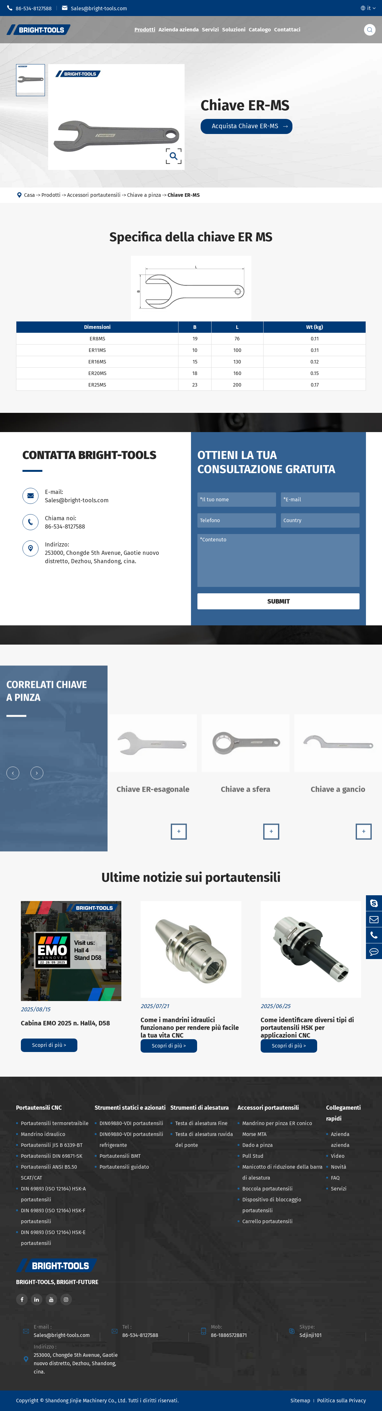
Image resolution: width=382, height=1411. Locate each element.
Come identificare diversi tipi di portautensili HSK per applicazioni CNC (307, 1027)
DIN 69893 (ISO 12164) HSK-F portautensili (53, 1215)
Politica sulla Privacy (341, 1401)
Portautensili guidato (124, 1167)
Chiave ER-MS (184, 195)
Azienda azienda (179, 29)
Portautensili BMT (120, 1156)
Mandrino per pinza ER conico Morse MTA (277, 1128)
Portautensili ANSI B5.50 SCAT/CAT (49, 1172)
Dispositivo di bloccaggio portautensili (271, 1205)
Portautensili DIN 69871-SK (51, 1156)
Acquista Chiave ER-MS (250, 126)
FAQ (335, 1178)
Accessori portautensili (94, 195)
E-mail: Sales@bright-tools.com (77, 496)
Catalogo (260, 29)
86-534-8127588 (29, 8)
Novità (338, 1167)
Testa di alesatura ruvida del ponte (204, 1139)
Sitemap (300, 1401)
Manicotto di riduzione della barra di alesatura (282, 1172)
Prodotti (145, 29)
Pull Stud (253, 1156)
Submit (278, 601)
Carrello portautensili (267, 1221)
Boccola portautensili (267, 1189)
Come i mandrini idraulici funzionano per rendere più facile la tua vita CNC (190, 1027)
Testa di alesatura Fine (201, 1123)
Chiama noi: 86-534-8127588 (65, 522)
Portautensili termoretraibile (55, 1123)
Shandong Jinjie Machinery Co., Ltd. (86, 1401)
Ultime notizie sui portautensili (191, 877)
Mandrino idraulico (43, 1134)
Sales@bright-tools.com (94, 8)
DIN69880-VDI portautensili (131, 1123)
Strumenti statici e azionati (130, 1107)
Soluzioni (234, 29)
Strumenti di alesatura (199, 1107)
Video (337, 1156)
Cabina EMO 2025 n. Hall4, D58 (65, 1023)
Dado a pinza (257, 1145)
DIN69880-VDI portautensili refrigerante (131, 1139)
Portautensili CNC (39, 1107)
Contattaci (287, 29)
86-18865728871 (229, 1335)
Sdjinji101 (311, 1335)
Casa (29, 195)
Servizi (210, 29)
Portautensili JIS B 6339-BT (51, 1145)
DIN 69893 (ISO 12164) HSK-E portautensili (53, 1237)
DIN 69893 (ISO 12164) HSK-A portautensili (53, 1194)
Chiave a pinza (144, 195)
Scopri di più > (49, 1045)
